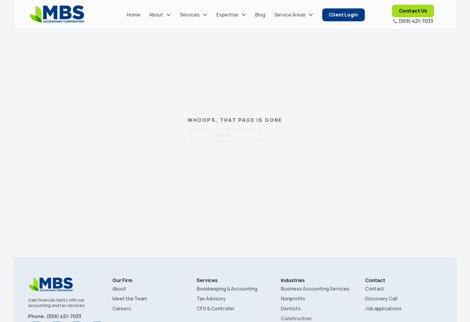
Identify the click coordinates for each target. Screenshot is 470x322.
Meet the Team (129, 298)
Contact (374, 288)
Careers (121, 308)
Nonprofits (293, 298)
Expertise (227, 14)
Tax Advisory (211, 298)
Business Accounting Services (315, 288)
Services (190, 14)
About (156, 14)
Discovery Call (381, 298)
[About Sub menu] (168, 15)
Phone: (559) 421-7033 (54, 316)
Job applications (383, 308)
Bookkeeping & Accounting (227, 288)
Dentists (291, 308)
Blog (260, 14)
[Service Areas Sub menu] (310, 15)
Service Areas (289, 14)
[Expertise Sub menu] (243, 15)
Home (133, 14)
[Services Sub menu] (205, 15)
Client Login (343, 14)
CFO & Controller (216, 308)
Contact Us (413, 11)
